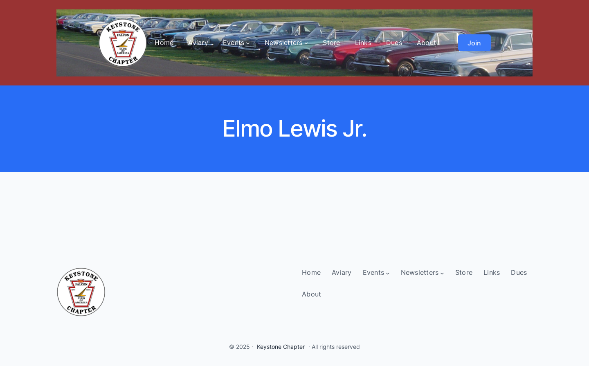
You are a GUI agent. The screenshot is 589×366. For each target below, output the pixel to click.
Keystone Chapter (281, 346)
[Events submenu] (248, 43)
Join (474, 43)
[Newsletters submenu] (306, 43)
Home (164, 42)
